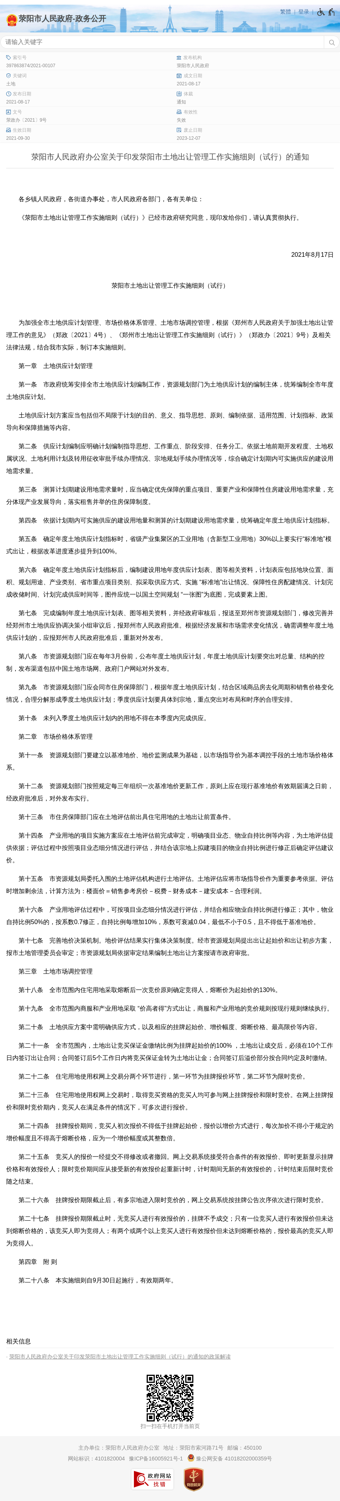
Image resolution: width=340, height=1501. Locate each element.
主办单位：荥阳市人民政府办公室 (118, 1448)
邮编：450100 (244, 1448)
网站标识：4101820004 (96, 1458)
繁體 (285, 11)
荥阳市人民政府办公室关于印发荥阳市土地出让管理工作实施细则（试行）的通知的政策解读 (120, 1356)
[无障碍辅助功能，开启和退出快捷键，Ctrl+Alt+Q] (326, 12)
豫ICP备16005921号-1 (156, 1458)
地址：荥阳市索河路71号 (193, 1448)
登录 (303, 11)
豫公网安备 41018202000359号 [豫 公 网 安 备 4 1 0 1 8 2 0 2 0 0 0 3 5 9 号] (229, 1458)
